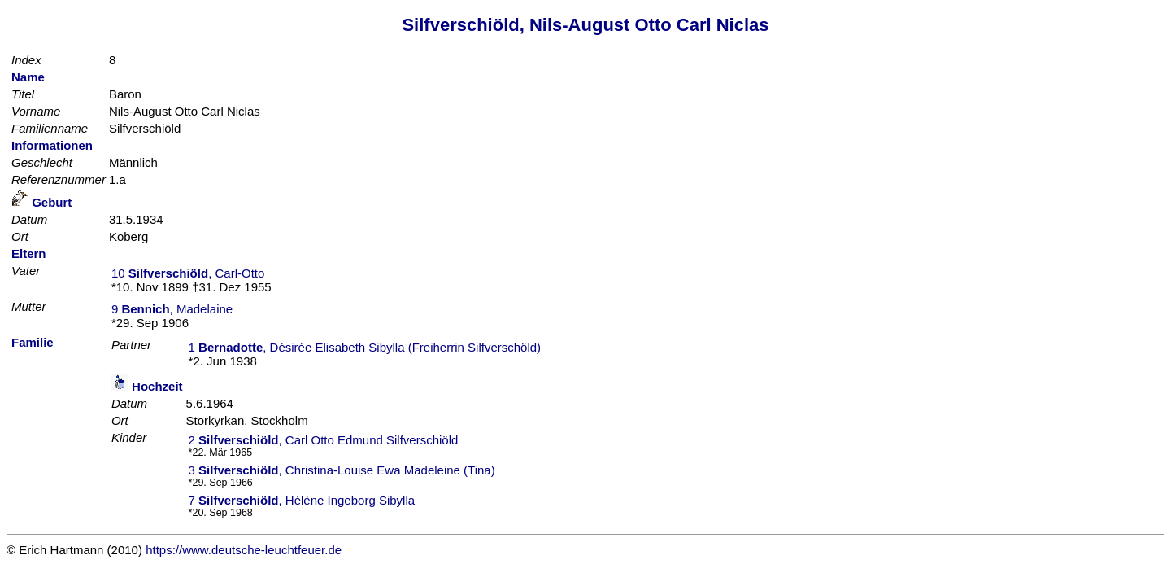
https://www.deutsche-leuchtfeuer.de (244, 550)
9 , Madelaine (172, 309)
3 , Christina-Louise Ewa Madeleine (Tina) (342, 470)
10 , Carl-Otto (187, 273)
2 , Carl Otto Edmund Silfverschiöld (324, 440)
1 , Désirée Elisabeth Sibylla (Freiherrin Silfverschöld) (365, 347)
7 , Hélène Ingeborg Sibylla (302, 500)
